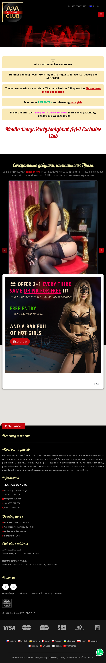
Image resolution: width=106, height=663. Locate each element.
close (96, 383)
